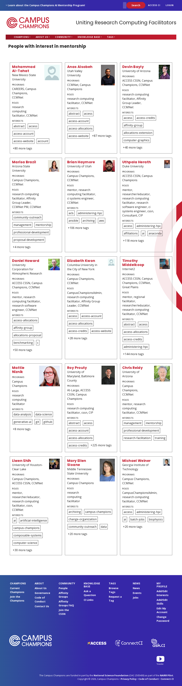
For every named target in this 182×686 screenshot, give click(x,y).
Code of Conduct (148, 678)
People (63, 588)
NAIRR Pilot (166, 675)
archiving (88, 221)
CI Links (88, 600)
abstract (19, 126)
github (47, 422)
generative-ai (22, 422)
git (37, 422)
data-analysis (22, 414)
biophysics (156, 519)
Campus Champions (28, 23)
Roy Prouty (77, 367)
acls (71, 213)
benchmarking (23, 343)
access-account (24, 134)
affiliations (131, 233)
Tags (110, 37)
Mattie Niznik (18, 369)
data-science (43, 414)
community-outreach (27, 217)
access (33, 126)
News (136, 588)
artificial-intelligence (33, 520)
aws (101, 221)
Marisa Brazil (24, 162)
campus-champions (26, 528)
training (160, 438)
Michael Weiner (136, 460)
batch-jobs (137, 519)
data (104, 527)
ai (143, 233)
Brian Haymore (81, 162)
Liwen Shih (21, 460)
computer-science (25, 543)
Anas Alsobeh (80, 66)
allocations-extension (138, 133)
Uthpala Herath (136, 162)
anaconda (155, 233)
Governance (42, 593)
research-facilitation (137, 438)
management (22, 225)
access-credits (145, 118)
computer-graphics (136, 140)
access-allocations (81, 128)
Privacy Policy (128, 678)
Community (63, 37)
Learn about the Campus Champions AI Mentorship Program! (46, 5)
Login (170, 5)
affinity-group (133, 125)
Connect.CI (167, 678)
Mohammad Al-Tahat (23, 68)
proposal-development (29, 240)
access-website (23, 141)
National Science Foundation (111, 675)
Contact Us (42, 606)
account (43, 141)
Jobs (135, 597)
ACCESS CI (154, 5)
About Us (42, 37)
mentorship (43, 225)
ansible (73, 221)
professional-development (31, 232)
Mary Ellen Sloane (76, 462)
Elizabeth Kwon (81, 260)
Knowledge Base (89, 37)
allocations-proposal (27, 335)
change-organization (83, 519)
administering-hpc (90, 213)
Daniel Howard (25, 260)
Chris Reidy (132, 367)
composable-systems (28, 535)
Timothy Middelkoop (133, 262)
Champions (21, 37)
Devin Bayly (133, 66)
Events (137, 593)
